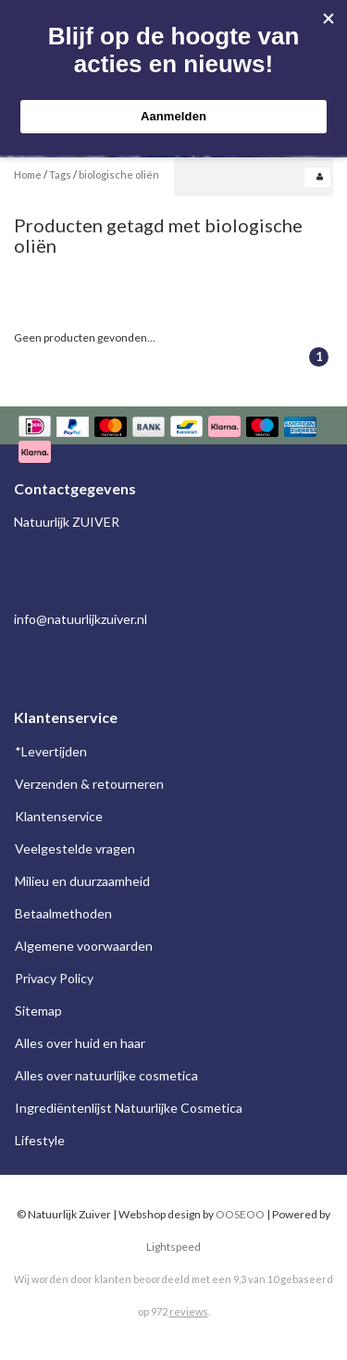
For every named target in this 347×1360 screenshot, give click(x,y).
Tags (60, 174)
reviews (188, 1311)
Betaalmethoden (63, 913)
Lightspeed (173, 1247)
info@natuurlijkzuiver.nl (80, 619)
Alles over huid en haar (80, 1043)
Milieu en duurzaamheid (82, 881)
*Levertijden (51, 751)
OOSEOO (240, 1214)
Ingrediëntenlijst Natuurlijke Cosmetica (128, 1108)
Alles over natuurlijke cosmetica (106, 1075)
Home (28, 174)
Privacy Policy (54, 978)
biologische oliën (119, 174)
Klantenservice (59, 816)
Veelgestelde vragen (75, 848)
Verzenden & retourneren (89, 784)
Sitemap (38, 1010)
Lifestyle (40, 1140)
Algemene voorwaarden (84, 946)
